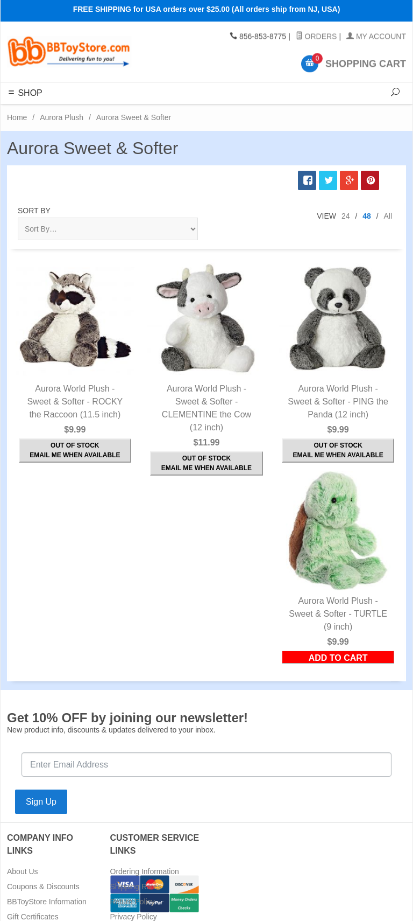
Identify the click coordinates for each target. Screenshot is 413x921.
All (387, 216)
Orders (316, 36)
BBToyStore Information (47, 901)
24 (345, 216)
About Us (22, 871)
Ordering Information (144, 871)
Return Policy (132, 901)
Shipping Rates (135, 886)
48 (366, 216)
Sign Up (41, 801)
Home (17, 117)
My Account (376, 36)
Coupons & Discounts (43, 886)
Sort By (34, 210)
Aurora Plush (61, 117)
